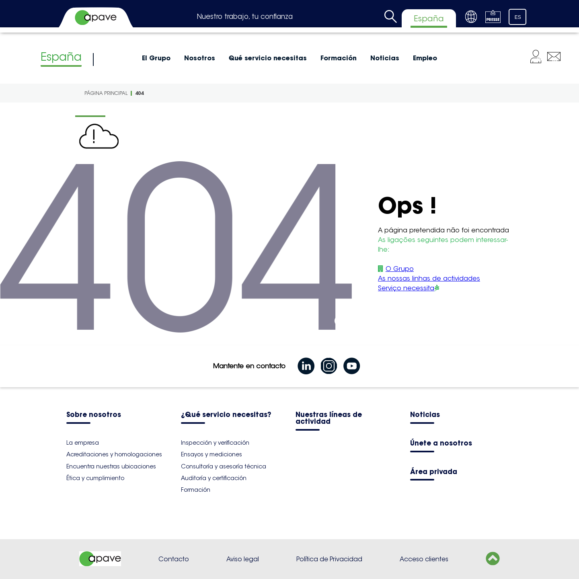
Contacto (173, 559)
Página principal (105, 93)
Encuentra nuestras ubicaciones (111, 466)
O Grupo (400, 269)
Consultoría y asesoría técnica (223, 466)
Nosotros (199, 58)
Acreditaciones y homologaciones (114, 454)
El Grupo (156, 58)
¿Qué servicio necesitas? (226, 415)
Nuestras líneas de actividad (329, 418)
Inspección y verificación (215, 442)
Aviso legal (242, 559)
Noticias (384, 58)
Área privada (433, 472)
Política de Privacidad (329, 559)
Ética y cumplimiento (95, 478)
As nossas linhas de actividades (429, 278)
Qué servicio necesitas (268, 58)
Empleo (425, 58)
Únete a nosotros (441, 444)
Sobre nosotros (93, 415)
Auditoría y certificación (213, 478)
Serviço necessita (406, 288)
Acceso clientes (424, 559)
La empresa (82, 442)
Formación (338, 58)
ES (518, 17)
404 (139, 93)
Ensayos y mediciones (211, 454)
